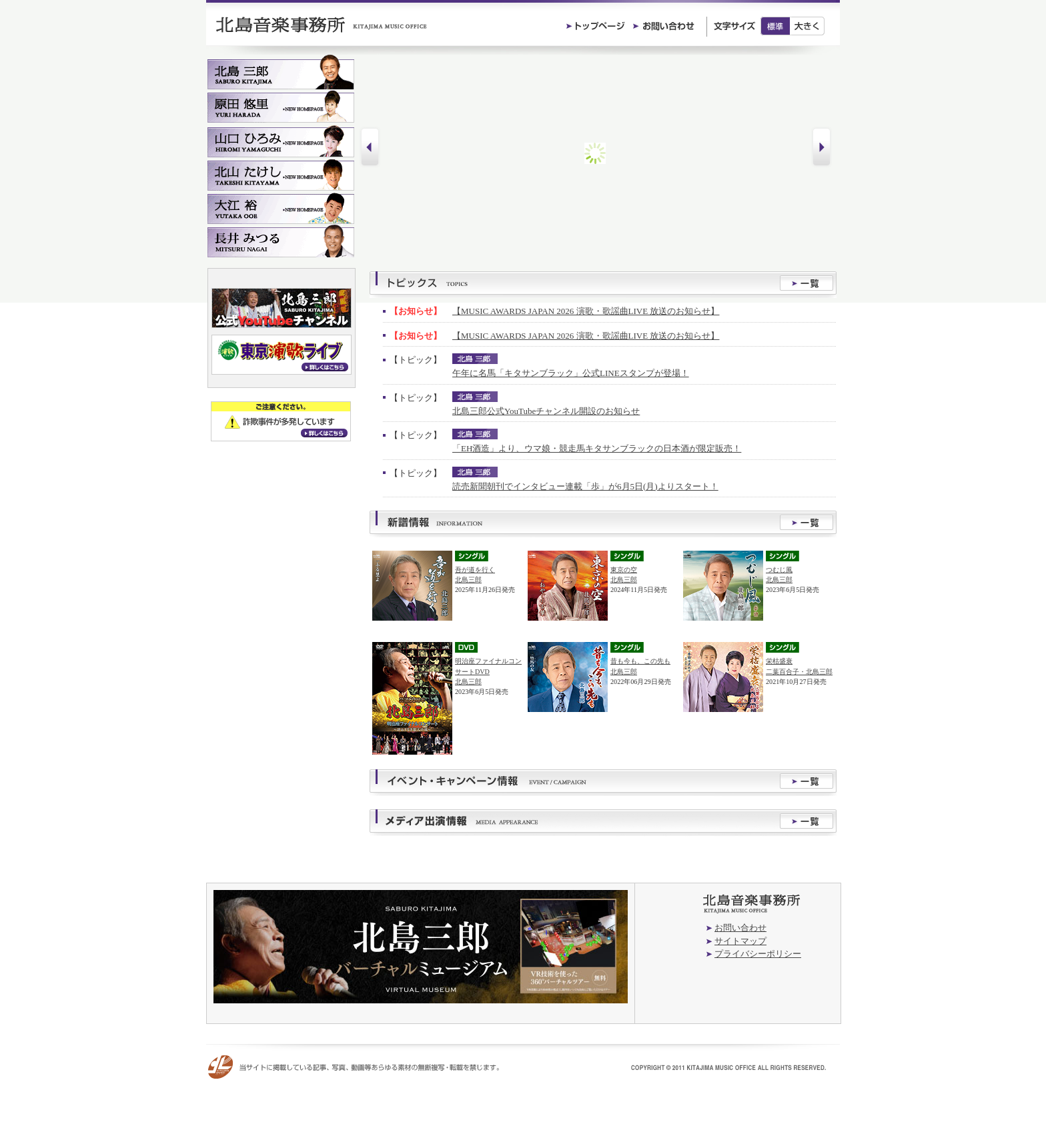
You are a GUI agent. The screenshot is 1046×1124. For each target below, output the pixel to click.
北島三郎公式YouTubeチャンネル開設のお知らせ (546, 411)
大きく (807, 26)
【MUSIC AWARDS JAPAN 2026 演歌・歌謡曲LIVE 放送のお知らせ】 (585, 311)
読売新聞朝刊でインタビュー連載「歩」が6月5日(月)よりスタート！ (585, 486)
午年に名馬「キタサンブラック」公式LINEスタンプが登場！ (570, 373)
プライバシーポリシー (757, 954)
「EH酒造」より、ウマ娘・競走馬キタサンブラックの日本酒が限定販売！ (596, 448)
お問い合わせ (740, 928)
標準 (775, 26)
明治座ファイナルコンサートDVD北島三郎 (488, 671)
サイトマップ (740, 941)
